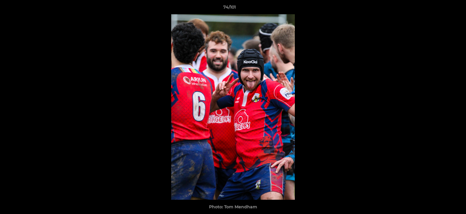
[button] (441, 8)
